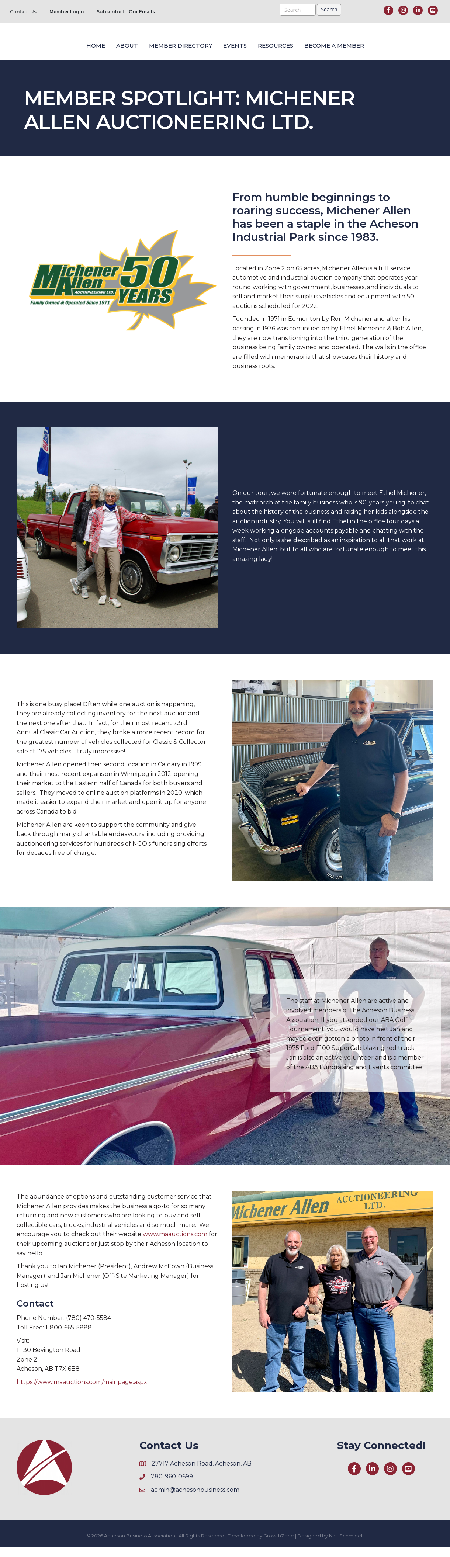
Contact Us (23, 11)
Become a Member (396, 47)
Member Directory (118, 47)
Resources (337, 47)
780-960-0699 (172, 1486)
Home (33, 47)
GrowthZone (278, 1546)
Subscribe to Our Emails (126, 11)
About (65, 47)
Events (297, 47)
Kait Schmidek (346, 1546)
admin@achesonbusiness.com (195, 1499)
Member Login (66, 11)
